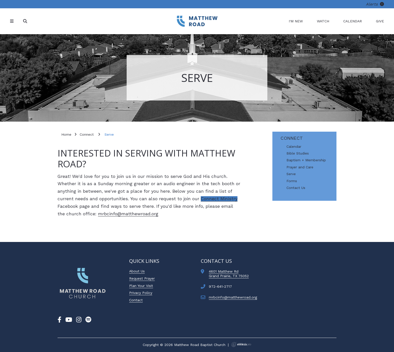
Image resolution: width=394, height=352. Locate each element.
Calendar (352, 21)
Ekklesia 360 (241, 344)
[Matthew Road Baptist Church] (197, 21)
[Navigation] (12, 21)
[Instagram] (78, 319)
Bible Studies (297, 153)
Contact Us (295, 188)
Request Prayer (142, 278)
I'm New (296, 21)
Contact (136, 300)
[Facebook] (59, 319)
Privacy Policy (140, 293)
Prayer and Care (299, 167)
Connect (291, 138)
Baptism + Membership (306, 160)
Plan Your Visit (141, 286)
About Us (137, 271)
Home (66, 134)
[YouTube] (68, 319)
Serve (291, 174)
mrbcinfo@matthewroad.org (128, 213)
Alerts (375, 4)
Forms (291, 181)
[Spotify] (88, 319)
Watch (323, 21)
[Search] (25, 21)
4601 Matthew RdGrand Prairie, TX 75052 (229, 273)
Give (380, 21)
